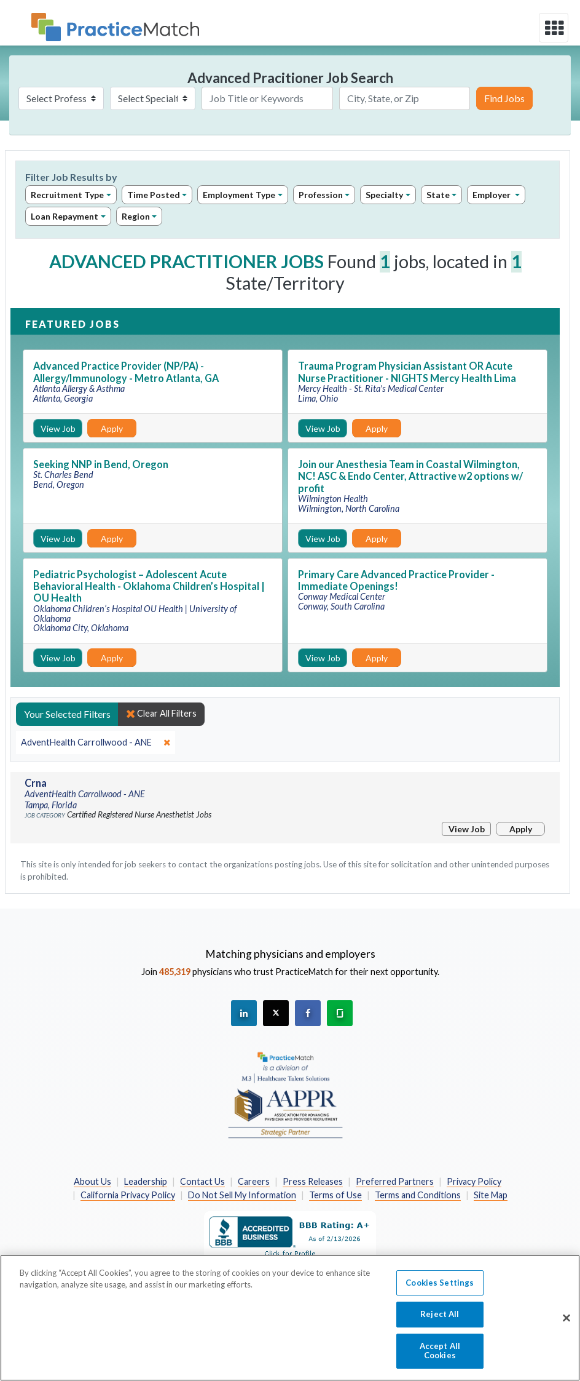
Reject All (439, 1321)
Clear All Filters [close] (161, 713)
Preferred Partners (395, 1181)
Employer (492, 194)
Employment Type (239, 194)
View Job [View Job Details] (58, 428)
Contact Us (202, 1181)
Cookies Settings (440, 1289)
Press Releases (313, 1181)
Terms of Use (335, 1195)
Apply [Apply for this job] (112, 428)
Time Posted (153, 194)
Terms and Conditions (418, 1195)
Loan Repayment (64, 216)
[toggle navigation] (553, 27)
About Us (92, 1181)
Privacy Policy (474, 1181)
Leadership (145, 1181)
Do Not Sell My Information (242, 1195)
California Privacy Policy (127, 1195)
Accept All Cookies (440, 1357)
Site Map (491, 1195)
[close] (95, 742)
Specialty (384, 194)
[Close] (566, 1324)
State (438, 194)
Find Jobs (504, 98)
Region (136, 216)
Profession (321, 194)
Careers (254, 1181)
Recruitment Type (67, 194)
